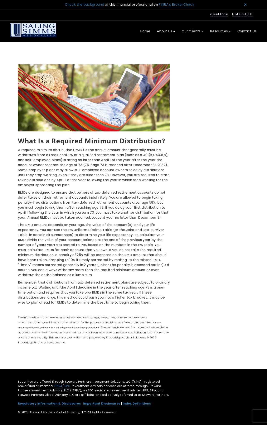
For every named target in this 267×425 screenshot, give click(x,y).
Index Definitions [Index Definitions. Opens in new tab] (137, 403)
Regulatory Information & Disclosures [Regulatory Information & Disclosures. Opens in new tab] (49, 403)
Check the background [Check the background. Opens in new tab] (84, 4)
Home (145, 31)
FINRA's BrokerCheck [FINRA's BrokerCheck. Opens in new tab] (176, 4)
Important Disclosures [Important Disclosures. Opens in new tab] (102, 403)
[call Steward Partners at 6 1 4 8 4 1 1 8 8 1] (241, 14)
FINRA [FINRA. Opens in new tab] (58, 386)
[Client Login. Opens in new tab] (218, 14)
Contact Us (247, 31)
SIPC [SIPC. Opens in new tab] (67, 386)
